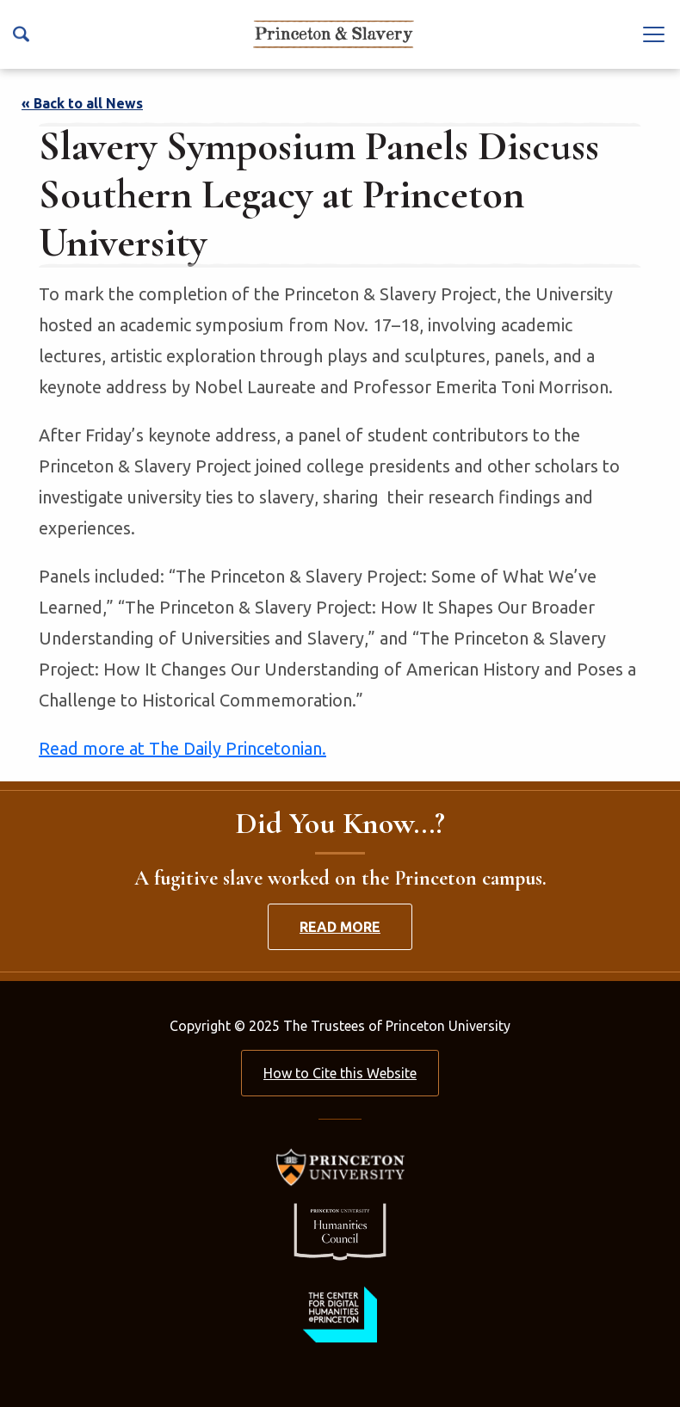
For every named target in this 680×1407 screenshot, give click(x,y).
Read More (340, 927)
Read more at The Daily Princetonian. (182, 748)
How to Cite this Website (340, 1073)
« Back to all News (82, 103)
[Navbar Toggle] (654, 33)
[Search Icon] (21, 34)
